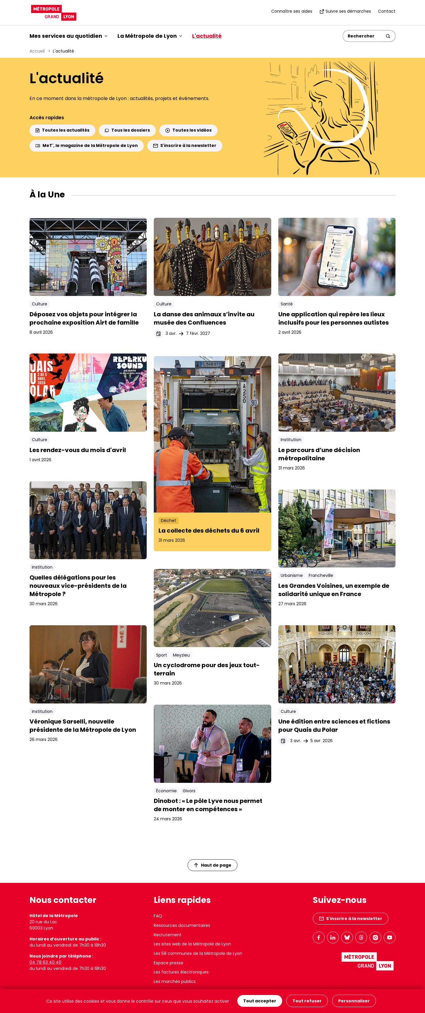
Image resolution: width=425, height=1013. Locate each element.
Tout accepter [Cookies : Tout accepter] (259, 1001)
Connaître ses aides (291, 11)
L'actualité (207, 36)
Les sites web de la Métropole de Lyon (192, 944)
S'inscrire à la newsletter (184, 145)
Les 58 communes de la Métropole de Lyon (198, 953)
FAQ (158, 916)
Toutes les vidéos (188, 130)
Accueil (37, 51)
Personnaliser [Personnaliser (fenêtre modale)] (354, 1001)
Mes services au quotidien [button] (68, 36)
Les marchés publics (175, 981)
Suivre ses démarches (345, 11)
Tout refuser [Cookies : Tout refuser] (307, 1001)
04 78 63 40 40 (45, 962)
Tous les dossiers (127, 130)
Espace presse (168, 963)
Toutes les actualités (62, 130)
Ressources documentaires (182, 925)
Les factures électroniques (181, 972)
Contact (386, 11)
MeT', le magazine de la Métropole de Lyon (86, 145)
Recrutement (168, 935)
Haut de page (212, 865)
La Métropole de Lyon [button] (149, 36)
